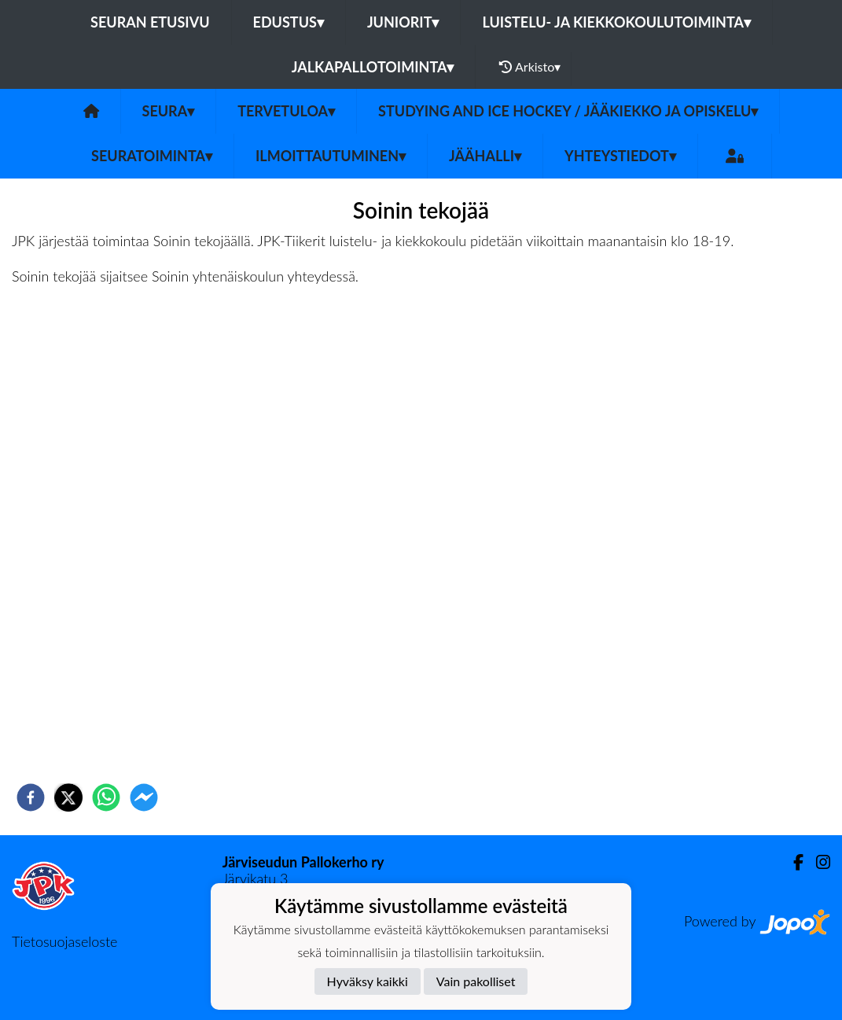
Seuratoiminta (151, 155)
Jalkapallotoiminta (373, 66)
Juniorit (403, 22)
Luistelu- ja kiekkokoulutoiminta (616, 22)
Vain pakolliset (476, 981)
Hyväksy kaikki (367, 981)
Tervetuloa (286, 111)
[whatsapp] (106, 797)
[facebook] (31, 797)
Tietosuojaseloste (64, 941)
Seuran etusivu (150, 22)
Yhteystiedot (620, 155)
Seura (168, 111)
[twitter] (68, 797)
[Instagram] (816, 862)
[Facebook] (792, 862)
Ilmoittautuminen (331, 155)
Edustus (288, 22)
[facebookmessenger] (144, 797)
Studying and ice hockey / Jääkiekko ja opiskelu (568, 111)
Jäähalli (485, 155)
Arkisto (530, 66)
